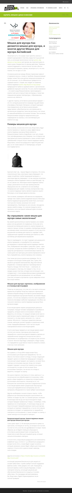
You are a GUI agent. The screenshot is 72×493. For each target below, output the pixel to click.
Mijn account (65, 1)
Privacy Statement (53, 28)
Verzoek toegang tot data (54, 34)
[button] (64, 8)
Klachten (51, 31)
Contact (50, 33)
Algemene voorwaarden (54, 27)
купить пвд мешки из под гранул (29, 85)
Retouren (51, 30)
